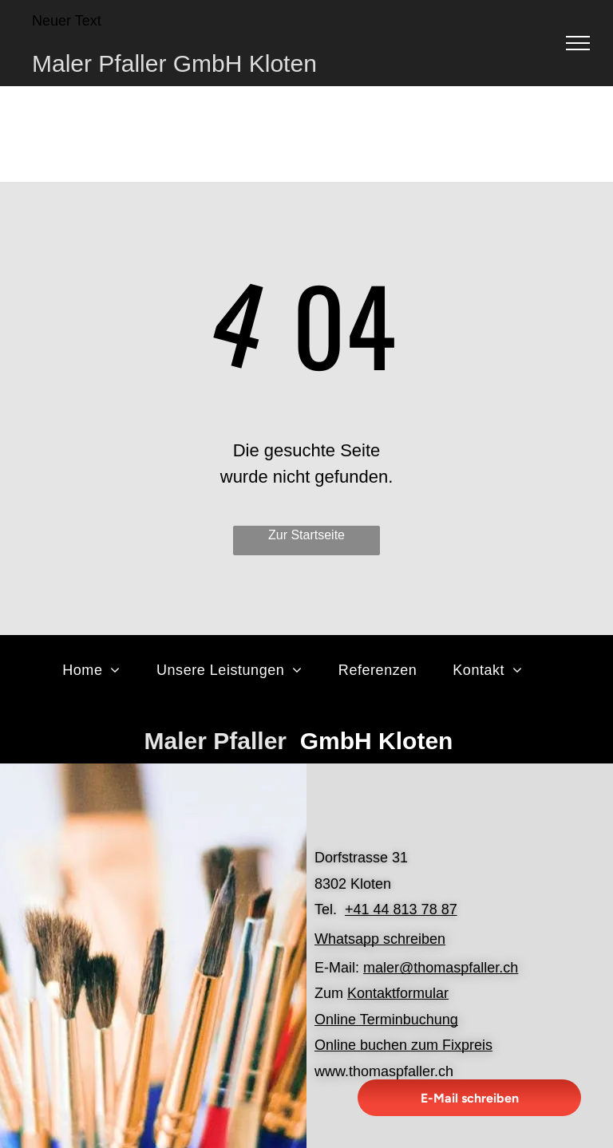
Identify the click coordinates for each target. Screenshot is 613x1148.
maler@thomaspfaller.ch (440, 968)
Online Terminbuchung (386, 1020)
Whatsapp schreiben (379, 939)
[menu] (578, 43)
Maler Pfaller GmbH (137, 63)
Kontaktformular (398, 993)
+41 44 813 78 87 (401, 909)
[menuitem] (97, 670)
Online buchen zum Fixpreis (403, 1045)
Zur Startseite (306, 535)
